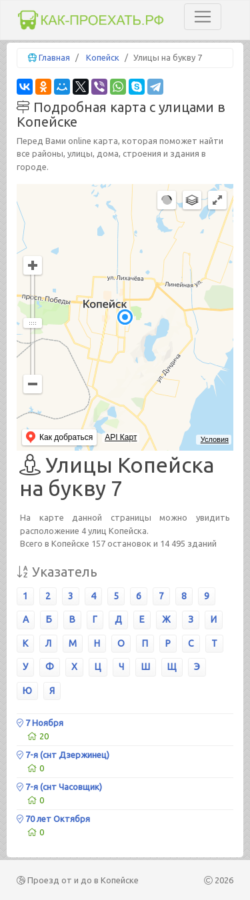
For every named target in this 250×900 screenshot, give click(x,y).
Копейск (102, 57)
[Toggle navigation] (202, 16)
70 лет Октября (53, 818)
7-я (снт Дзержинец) (63, 754)
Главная (54, 57)
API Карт (121, 437)
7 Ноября (40, 722)
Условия (215, 439)
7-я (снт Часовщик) (59, 786)
